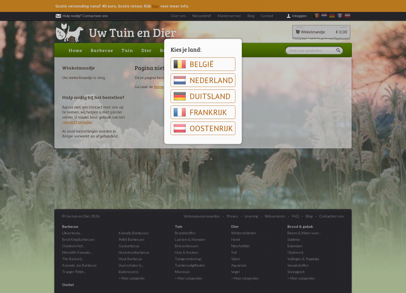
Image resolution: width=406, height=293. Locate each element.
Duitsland (201, 96)
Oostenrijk (203, 128)
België (193, 64)
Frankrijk (200, 112)
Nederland (203, 80)
